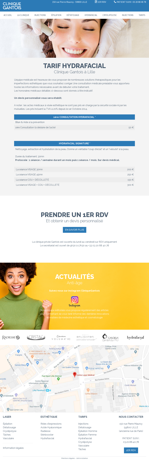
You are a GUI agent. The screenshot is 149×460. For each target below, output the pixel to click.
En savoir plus (74, 229)
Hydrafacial (91, 15)
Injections (40, 15)
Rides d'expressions (51, 423)
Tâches (7, 434)
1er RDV (131, 450)
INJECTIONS (127, 15)
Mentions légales (68, 458)
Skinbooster (47, 434)
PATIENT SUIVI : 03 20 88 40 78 (130, 1)
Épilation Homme (87, 431)
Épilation (56, 15)
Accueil (8, 15)
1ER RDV (100, 1)
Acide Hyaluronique (51, 427)
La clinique (23, 15)
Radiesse (45, 431)
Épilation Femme (87, 434)
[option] (12, 337)
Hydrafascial (47, 438)
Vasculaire (8, 438)
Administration (82, 458)
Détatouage (72, 15)
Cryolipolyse (110, 15)
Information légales (13, 448)
